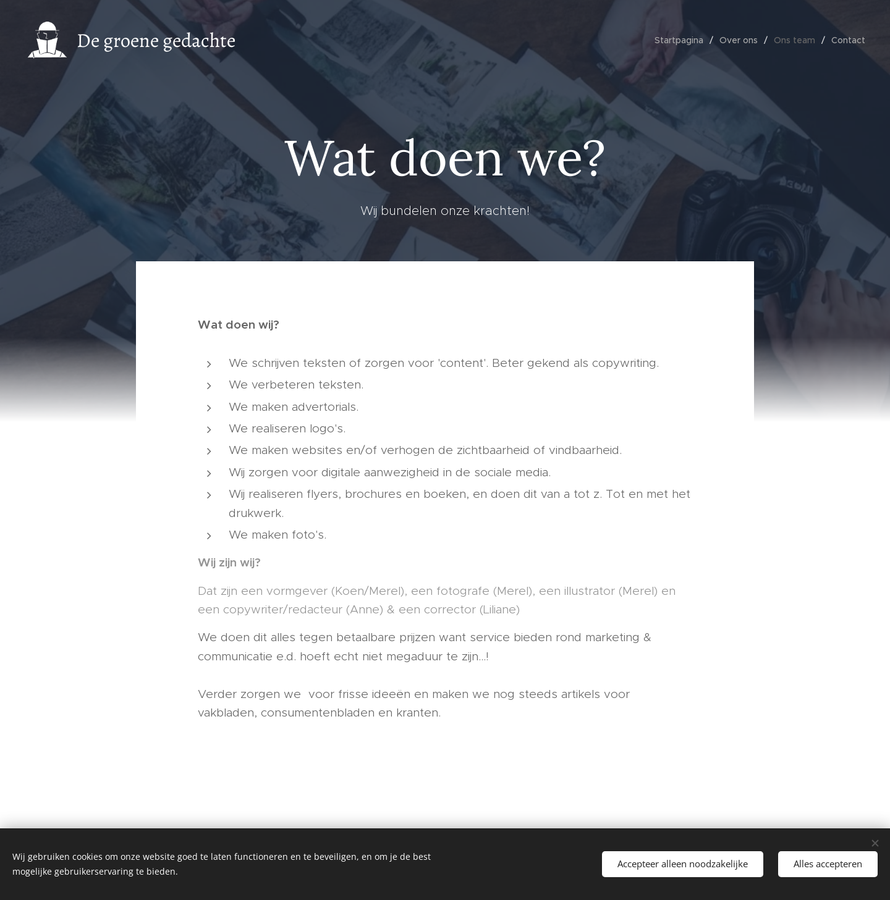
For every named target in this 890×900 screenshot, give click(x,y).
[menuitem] (682, 40)
